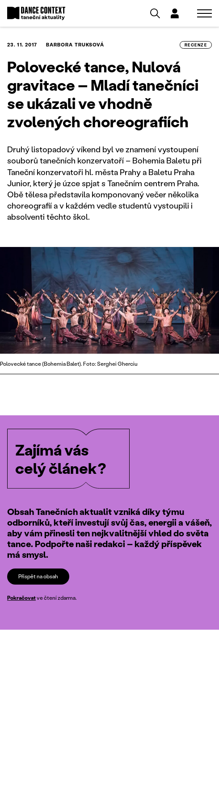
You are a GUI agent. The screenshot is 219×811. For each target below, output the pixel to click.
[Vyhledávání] (155, 13)
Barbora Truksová (75, 45)
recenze (196, 44)
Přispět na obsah (38, 576)
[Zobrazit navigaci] (204, 13)
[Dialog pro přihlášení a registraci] (175, 13)
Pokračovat (21, 597)
